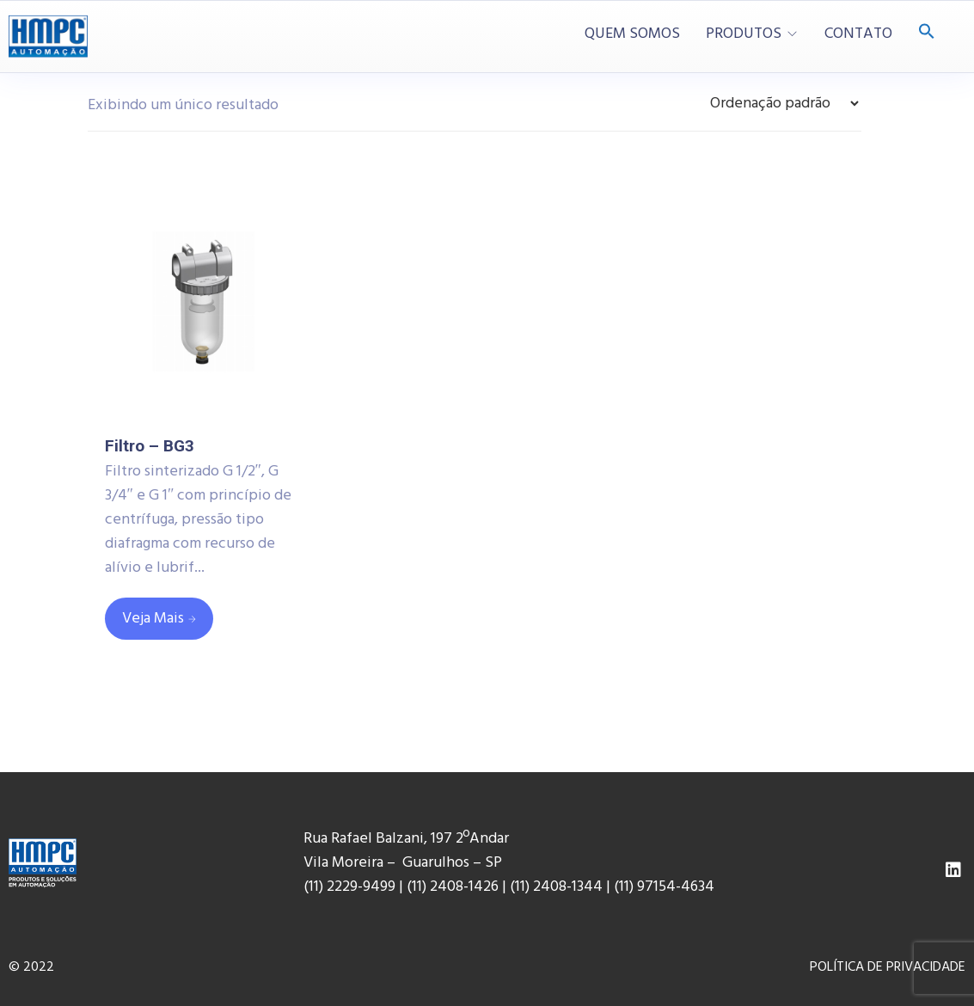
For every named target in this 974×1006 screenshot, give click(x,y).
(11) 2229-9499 (349, 886)
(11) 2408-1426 (453, 886)
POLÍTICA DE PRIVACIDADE (887, 967)
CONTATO (858, 34)
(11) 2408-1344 (558, 886)
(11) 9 (629, 886)
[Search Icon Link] (926, 33)
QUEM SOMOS (632, 34)
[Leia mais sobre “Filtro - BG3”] (159, 619)
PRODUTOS (743, 34)
